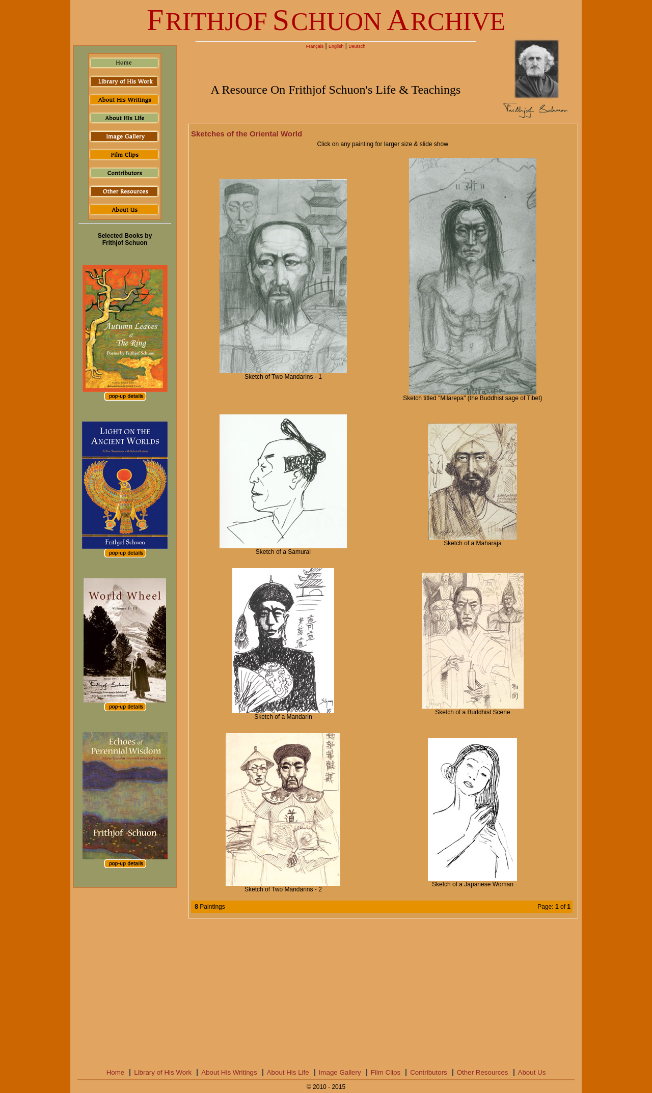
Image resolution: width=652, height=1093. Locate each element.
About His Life (288, 1072)
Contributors (428, 1072)
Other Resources (482, 1072)
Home (115, 1072)
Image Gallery (340, 1072)
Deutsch (356, 46)
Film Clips (386, 1072)
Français (315, 46)
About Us (532, 1072)
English (336, 46)
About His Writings (229, 1072)
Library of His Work (163, 1072)
